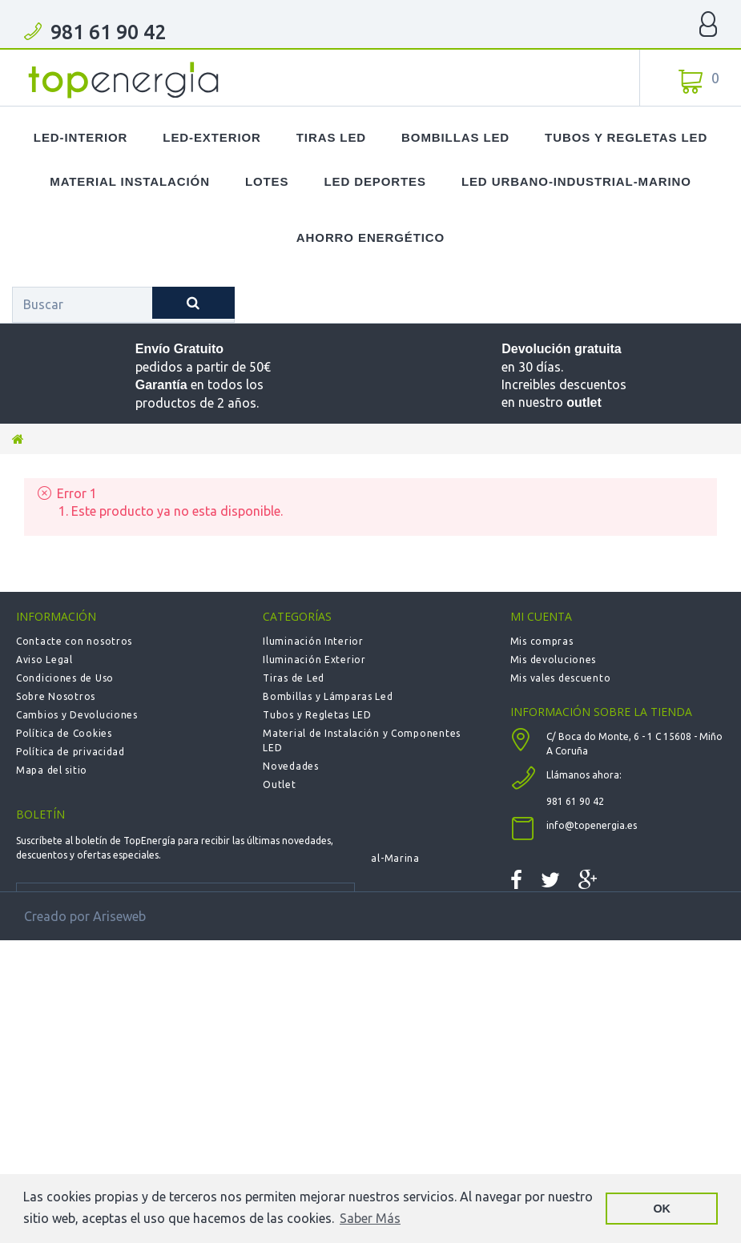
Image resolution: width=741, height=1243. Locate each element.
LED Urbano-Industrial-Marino (576, 181)
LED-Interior (80, 137)
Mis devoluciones (553, 659)
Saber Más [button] (370, 1218)
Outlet (279, 784)
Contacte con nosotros (74, 641)
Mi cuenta (541, 616)
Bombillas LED (455, 137)
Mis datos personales (563, 715)
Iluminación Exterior (314, 659)
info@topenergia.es (591, 897)
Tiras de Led (293, 678)
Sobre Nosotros (55, 696)
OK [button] (662, 1208)
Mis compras (542, 641)
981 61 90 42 (108, 32)
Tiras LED (331, 137)
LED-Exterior (211, 137)
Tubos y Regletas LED (626, 137)
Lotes (267, 181)
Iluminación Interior (313, 641)
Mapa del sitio (51, 770)
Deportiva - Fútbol (309, 840)
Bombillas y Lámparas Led (328, 696)
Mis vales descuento (560, 678)
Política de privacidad (70, 751)
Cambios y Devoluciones (77, 715)
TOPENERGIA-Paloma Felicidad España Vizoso (124, 80)
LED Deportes (374, 181)
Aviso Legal (44, 659)
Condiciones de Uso (65, 678)
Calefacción (292, 821)
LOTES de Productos (313, 803)
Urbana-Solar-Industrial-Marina (341, 858)
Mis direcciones (549, 696)
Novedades (290, 766)
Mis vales (532, 733)
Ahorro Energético (370, 237)
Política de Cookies (64, 733)
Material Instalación (130, 181)
